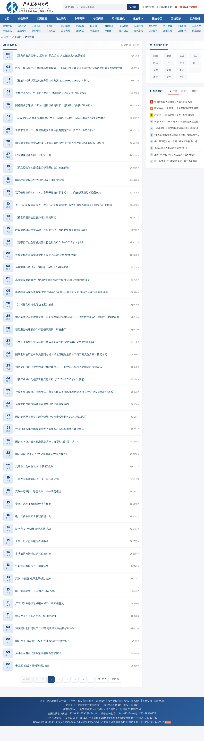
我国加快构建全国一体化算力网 (33, 155)
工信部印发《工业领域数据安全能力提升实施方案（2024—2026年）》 (56, 130)
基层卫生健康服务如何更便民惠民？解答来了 (40, 329)
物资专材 (36, 30)
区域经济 (176, 18)
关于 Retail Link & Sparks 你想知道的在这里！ (177, 121)
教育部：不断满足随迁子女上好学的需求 (174, 115)
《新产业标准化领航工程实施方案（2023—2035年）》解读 (49, 379)
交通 (168, 70)
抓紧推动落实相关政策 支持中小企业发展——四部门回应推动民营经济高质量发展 (61, 292)
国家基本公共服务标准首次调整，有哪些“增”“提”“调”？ (46, 441)
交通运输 (80, 26)
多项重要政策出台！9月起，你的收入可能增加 (41, 267)
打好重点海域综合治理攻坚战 (31, 566)
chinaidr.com (68, 721)
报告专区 (157, 18)
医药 (155, 62)
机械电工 (109, 26)
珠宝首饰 (94, 30)
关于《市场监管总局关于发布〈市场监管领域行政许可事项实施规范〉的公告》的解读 (63, 205)
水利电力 (65, 26)
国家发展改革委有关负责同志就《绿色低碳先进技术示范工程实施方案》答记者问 (61, 354)
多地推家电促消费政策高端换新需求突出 (38, 653)
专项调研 (98, 18)
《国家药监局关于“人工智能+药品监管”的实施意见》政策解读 (50, 55)
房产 (168, 77)
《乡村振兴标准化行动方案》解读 (34, 304)
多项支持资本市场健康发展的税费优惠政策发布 (42, 404)
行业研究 (61, 18)
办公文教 (167, 26)
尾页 (115, 679)
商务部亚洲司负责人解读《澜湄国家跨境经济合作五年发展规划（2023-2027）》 (61, 142)
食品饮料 (123, 26)
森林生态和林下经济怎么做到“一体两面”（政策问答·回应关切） (51, 93)
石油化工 (36, 26)
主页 (6, 37)
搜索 (133, 7)
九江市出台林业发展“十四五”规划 (34, 466)
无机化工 (51, 26)
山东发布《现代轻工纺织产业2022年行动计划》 (42, 640)
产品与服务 (76, 700)
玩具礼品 (196, 26)
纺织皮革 (153, 30)
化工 (195, 55)
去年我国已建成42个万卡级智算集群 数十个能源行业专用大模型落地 (177, 141)
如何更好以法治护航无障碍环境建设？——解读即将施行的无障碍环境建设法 (58, 366)
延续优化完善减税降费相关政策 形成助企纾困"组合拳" (46, 254)
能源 (155, 55)
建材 (155, 77)
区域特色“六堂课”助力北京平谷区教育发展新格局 (177, 108)
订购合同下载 (164, 7)
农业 (182, 77)
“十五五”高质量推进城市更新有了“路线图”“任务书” (177, 134)
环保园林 (109, 30)
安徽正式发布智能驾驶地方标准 (33, 503)
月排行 (195, 90)
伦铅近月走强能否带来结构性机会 (171, 148)
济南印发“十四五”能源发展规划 (33, 528)
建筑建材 (22, 30)
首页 (6, 18)
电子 (195, 62)
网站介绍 (52, 700)
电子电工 (94, 26)
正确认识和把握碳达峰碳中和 (31, 541)
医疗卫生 (123, 30)
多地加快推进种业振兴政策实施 (33, 553)
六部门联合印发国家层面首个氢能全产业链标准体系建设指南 (49, 429)
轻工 (195, 70)
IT (169, 63)
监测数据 (42, 18)
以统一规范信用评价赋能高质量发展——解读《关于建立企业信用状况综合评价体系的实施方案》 (70, 68)
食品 (182, 70)
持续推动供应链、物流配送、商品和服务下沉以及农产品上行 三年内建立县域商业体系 (64, 391)
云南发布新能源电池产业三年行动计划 (37, 479)
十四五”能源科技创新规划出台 (32, 665)
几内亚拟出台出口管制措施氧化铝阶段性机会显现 (177, 128)
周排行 (184, 90)
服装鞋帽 (138, 26)
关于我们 (63, 700)
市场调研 (79, 18)
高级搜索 (148, 7)
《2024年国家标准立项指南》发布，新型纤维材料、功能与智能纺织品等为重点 (60, 117)
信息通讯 (138, 30)
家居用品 (7, 30)
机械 (182, 55)
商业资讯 (124, 700)
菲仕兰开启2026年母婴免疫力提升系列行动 (175, 161)
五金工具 (167, 30)
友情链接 (147, 700)
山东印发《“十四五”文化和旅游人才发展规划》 (42, 454)
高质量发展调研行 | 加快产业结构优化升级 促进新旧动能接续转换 (52, 279)
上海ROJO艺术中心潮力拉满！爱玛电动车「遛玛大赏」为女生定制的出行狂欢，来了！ (177, 154)
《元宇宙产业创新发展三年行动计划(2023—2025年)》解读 (49, 242)
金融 (155, 70)
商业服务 (196, 30)
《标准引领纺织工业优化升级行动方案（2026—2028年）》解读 (52, 80)
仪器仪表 (182, 30)
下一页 (102, 679)
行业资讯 (23, 18)
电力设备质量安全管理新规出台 (33, 516)
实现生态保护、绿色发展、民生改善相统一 (39, 491)
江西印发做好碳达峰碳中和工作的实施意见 (39, 603)
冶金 (168, 55)
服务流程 (112, 700)
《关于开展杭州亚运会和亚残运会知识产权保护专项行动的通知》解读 (54, 342)
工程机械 (182, 26)
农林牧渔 (7, 26)
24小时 (173, 90)
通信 (182, 62)
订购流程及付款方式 (186, 7)
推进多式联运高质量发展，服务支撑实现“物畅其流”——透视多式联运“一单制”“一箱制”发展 (67, 317)
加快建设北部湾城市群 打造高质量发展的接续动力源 (45, 628)
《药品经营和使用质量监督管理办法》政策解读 (42, 167)
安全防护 (153, 26)
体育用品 (51, 30)
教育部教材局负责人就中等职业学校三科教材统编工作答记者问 (51, 229)
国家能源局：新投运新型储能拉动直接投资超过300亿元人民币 (50, 416)
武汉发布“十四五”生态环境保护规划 (35, 615)
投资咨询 (138, 18)
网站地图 (159, 700)
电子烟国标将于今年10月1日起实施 (35, 591)
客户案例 (195, 18)
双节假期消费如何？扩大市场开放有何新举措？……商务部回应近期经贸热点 (58, 192)
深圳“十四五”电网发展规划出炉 (33, 578)
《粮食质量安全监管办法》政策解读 (35, 217)
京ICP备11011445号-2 (152, 721)
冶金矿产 (22, 26)
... (91, 679)
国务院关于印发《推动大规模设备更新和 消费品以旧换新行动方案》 (54, 105)
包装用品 (80, 30)
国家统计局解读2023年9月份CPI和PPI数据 (39, 180)
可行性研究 (118, 18)
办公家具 (65, 30)
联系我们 (136, 700)
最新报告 (101, 700)
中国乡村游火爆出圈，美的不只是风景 (173, 101)
